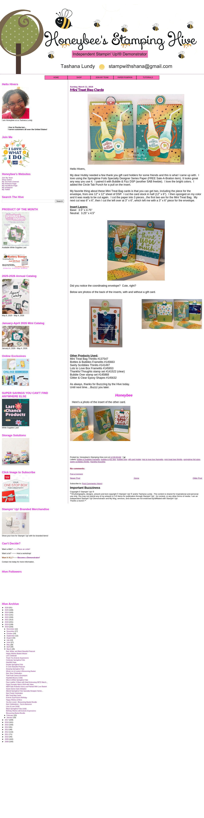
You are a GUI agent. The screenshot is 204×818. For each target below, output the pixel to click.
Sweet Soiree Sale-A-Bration (16, 689)
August (9, 638)
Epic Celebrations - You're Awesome (19, 704)
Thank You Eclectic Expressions (17, 658)
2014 (7, 727)
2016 (7, 722)
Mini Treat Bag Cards (87, 90)
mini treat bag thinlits (173, 459)
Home (136, 478)
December (11, 629)
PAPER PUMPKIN (125, 77)
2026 (7, 607)
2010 (7, 737)
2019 (7, 624)
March (9, 649)
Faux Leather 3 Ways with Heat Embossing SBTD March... (27, 682)
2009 (7, 739)
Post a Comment (76, 474)
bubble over (122, 459)
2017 (7, 720)
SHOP (79, 77)
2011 (7, 734)
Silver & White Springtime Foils (17, 680)
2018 (7, 627)
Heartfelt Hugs (11, 662)
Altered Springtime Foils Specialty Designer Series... (24, 691)
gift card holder (134, 459)
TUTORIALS (148, 77)
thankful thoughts (97, 462)
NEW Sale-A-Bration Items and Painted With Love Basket (26, 686)
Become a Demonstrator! (29, 558)
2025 (7, 610)
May (8, 645)
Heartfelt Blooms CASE (14, 678)
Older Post (197, 478)
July (8, 640)
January (10, 717)
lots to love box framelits (152, 459)
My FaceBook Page (9, 185)
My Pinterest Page (9, 184)
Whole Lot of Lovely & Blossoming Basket (21, 671)
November (11, 631)
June (9, 642)
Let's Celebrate (11, 656)
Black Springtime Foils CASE (16, 709)
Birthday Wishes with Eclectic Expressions (21, 711)
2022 (7, 617)
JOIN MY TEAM (102, 77)
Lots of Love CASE (12, 706)
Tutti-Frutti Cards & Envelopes (16, 675)
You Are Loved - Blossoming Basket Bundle (21, 702)
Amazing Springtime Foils (15, 669)
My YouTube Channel (10, 182)
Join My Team (7, 178)
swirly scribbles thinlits (79, 462)
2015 (7, 725)
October (10, 633)
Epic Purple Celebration (14, 693)
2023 (7, 615)
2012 (7, 732)
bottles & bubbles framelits (88, 459)
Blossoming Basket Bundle (15, 713)
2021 (7, 620)
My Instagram (7, 187)
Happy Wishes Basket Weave (16, 653)
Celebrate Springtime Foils (15, 660)
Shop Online (7, 180)
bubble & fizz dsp (108, 459)
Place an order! (24, 549)
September (11, 636)
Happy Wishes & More (14, 700)
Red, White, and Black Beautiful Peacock (20, 651)
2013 (7, 729)
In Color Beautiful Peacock (15, 667)
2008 (7, 741)
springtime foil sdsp (191, 459)
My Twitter (6, 189)
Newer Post (75, 478)
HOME (56, 77)
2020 (7, 622)
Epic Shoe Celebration (14, 673)
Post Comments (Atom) (92, 483)
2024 (7, 612)
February (10, 715)
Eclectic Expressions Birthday (16, 697)
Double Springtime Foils (14, 664)
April (8, 647)
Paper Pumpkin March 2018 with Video (20, 684)
